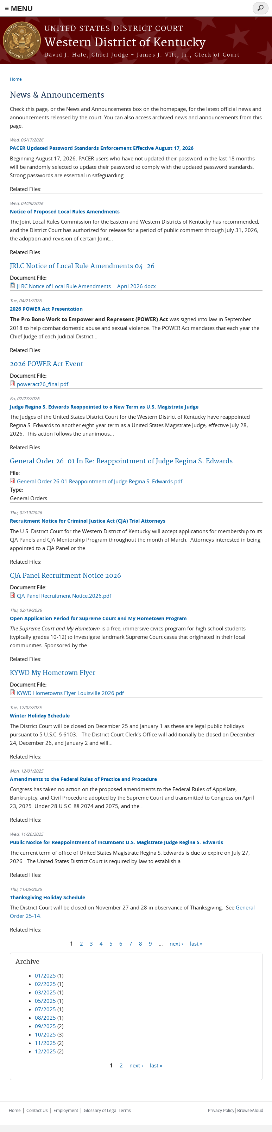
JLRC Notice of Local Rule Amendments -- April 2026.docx (86, 286)
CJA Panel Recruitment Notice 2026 (65, 576)
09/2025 (45, 1026)
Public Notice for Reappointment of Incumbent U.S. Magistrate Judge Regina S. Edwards (116, 842)
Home (16, 79)
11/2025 (45, 1042)
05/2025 (45, 1000)
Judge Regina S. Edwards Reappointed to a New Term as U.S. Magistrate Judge (104, 406)
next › (176, 943)
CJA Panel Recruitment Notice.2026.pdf (64, 595)
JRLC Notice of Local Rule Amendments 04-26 (82, 266)
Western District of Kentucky (124, 43)
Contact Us (37, 1110)
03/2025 (45, 992)
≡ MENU (19, 8)
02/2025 (45, 983)
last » (196, 943)
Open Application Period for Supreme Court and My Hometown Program (98, 618)
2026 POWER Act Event (46, 364)
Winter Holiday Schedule (40, 715)
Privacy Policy (221, 1110)
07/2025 (45, 1009)
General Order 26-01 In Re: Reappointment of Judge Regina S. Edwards (121, 461)
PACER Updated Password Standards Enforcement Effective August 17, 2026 (102, 148)
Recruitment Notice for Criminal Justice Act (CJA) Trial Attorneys (87, 520)
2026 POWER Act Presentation (46, 308)
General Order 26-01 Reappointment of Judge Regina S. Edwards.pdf (99, 481)
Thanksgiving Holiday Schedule (47, 897)
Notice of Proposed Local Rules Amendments (65, 211)
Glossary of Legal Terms (107, 1110)
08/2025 (45, 1017)
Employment (65, 1110)
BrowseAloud (250, 1110)
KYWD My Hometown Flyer (52, 673)
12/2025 (45, 1051)
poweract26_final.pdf (42, 384)
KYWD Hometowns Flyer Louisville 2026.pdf (70, 692)
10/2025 (45, 1034)
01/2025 (45, 975)
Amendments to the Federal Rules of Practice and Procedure (83, 779)
